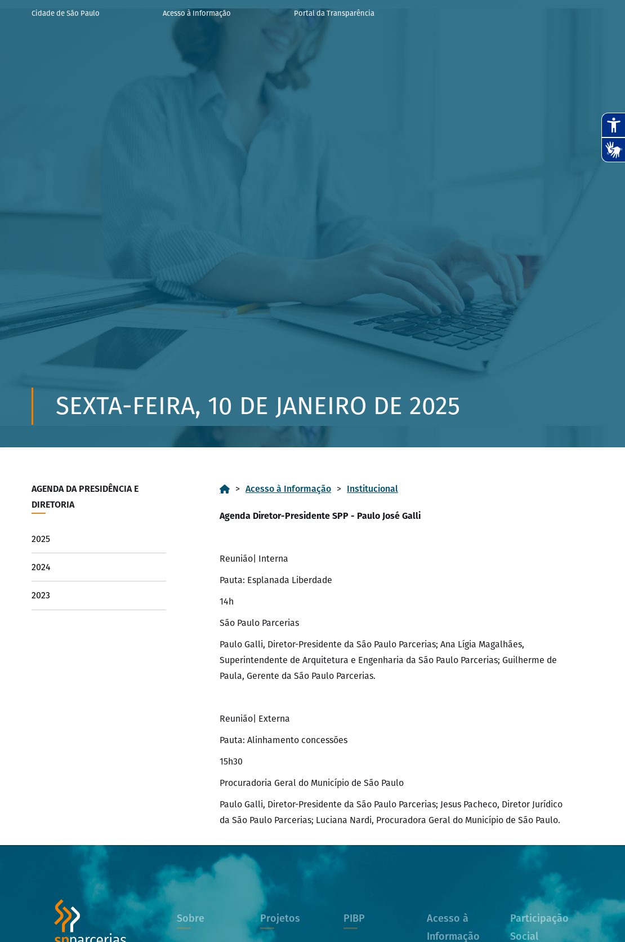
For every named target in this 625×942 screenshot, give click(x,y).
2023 (41, 595)
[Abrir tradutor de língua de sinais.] (613, 149)
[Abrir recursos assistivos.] (613, 125)
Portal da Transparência (334, 13)
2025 (41, 539)
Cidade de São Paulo (66, 13)
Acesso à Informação (197, 13)
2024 (41, 567)
